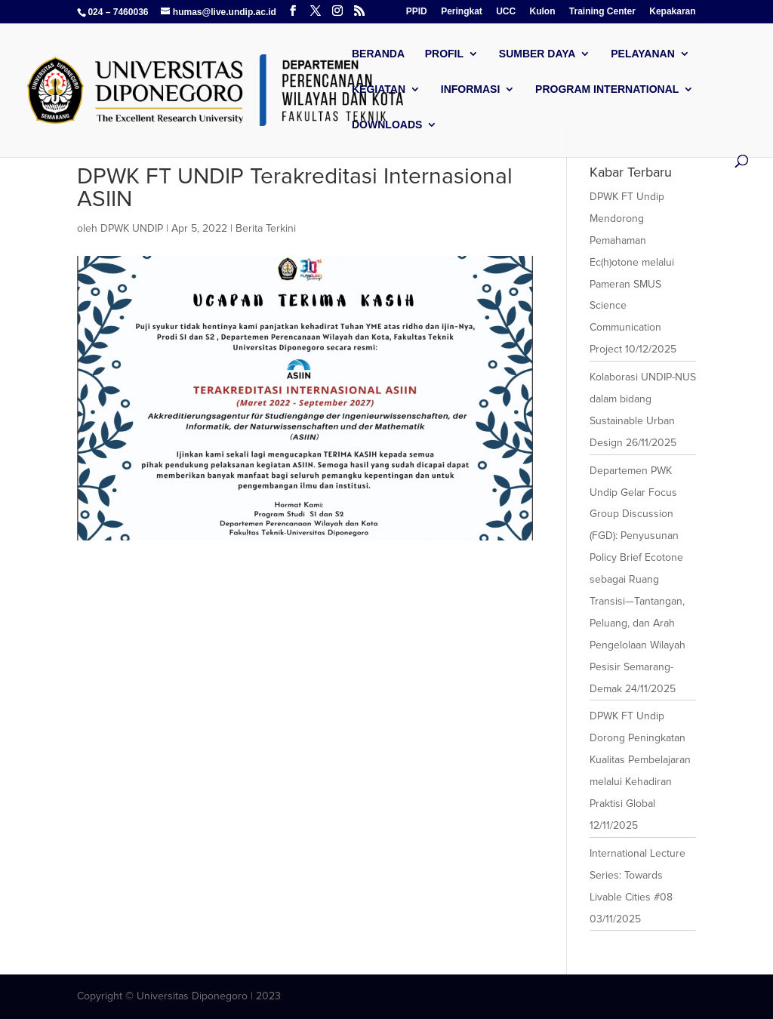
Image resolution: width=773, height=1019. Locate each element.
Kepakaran (672, 12)
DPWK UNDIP (131, 228)
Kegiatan (378, 89)
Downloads (387, 125)
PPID (416, 12)
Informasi (470, 89)
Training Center (602, 12)
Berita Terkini (266, 228)
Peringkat (461, 12)
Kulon (543, 12)
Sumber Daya (537, 54)
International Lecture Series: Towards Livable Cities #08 (637, 875)
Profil (444, 54)
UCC (506, 12)
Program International (607, 89)
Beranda (378, 54)
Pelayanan (643, 54)
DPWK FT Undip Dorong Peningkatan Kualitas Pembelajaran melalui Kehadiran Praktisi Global (640, 760)
